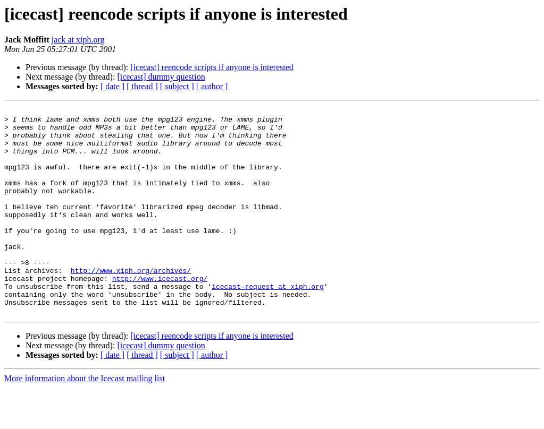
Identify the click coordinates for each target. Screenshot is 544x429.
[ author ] (212, 86)
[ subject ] (177, 86)
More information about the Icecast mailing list (84, 419)
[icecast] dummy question (161, 76)
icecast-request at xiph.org (268, 323)
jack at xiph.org (78, 39)
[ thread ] (142, 86)
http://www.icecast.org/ (159, 313)
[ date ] (112, 86)
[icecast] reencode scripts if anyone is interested (212, 67)
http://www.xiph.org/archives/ (131, 303)
